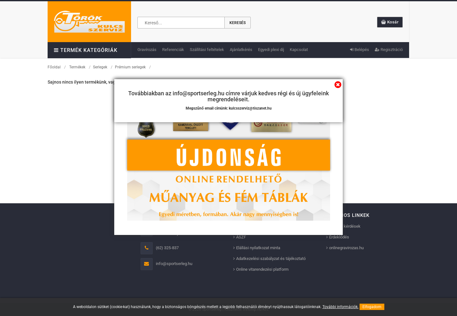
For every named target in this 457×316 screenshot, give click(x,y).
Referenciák (173, 49)
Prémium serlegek (130, 67)
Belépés (359, 49)
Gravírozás (146, 49)
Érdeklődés (339, 237)
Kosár (390, 22)
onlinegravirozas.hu (346, 247)
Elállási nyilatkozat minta (258, 247)
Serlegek (100, 67)
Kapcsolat (299, 49)
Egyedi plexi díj (271, 49)
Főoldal (54, 67)
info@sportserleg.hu (174, 263)
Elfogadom (371, 307)
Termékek (77, 67)
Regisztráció (389, 49)
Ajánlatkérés (241, 49)
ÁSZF (241, 237)
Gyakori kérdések (345, 226)
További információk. (340, 307)
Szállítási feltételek (207, 49)
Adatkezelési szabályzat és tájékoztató (271, 258)
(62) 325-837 (167, 247)
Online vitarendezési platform (262, 269)
